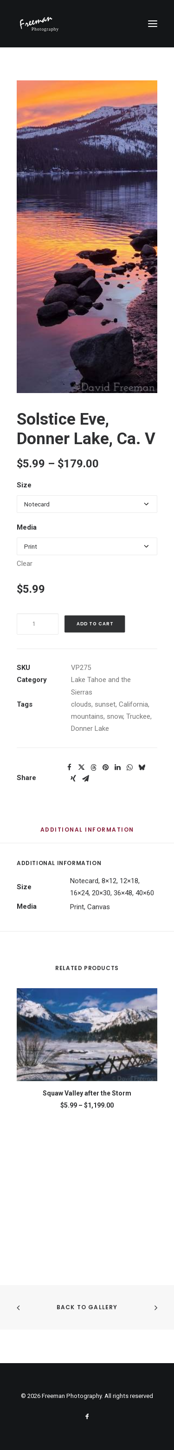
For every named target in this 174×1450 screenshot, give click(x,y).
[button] (152, 23)
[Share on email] (85, 778)
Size (24, 485)
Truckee (138, 716)
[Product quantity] (37, 624)
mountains (87, 716)
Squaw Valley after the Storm (87, 1093)
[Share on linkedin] (117, 767)
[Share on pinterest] (105, 767)
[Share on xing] (73, 778)
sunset (105, 704)
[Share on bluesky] (141, 767)
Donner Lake (90, 728)
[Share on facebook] (69, 767)
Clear (24, 563)
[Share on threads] (93, 767)
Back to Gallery (87, 1307)
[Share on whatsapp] (129, 767)
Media (27, 527)
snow (115, 716)
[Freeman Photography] (39, 24)
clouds (81, 704)
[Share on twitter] (81, 767)
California (133, 704)
